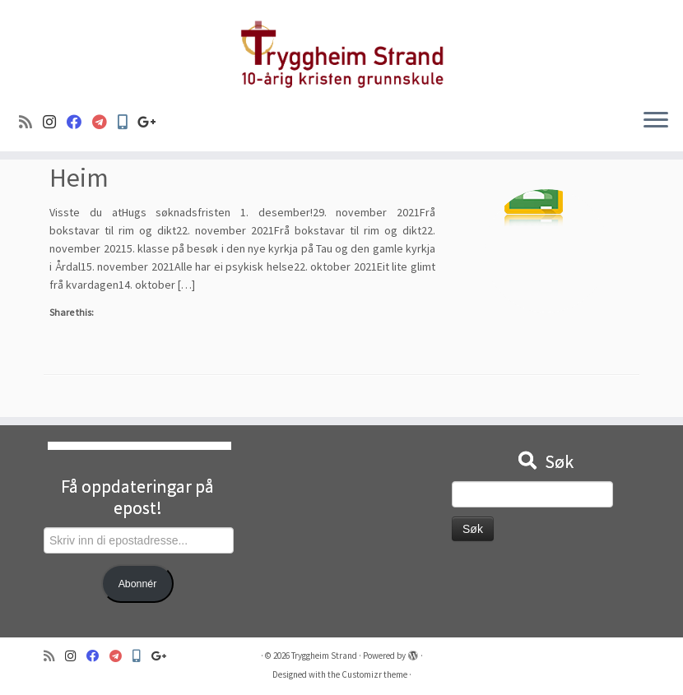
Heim (79, 177)
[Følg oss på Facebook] (79, 122)
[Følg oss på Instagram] (55, 122)
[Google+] (152, 122)
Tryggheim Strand (324, 655)
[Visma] (105, 122)
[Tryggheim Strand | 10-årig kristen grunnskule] (341, 48)
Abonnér (137, 584)
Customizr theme (374, 674)
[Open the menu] (656, 121)
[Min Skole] (127, 122)
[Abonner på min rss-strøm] (31, 122)
